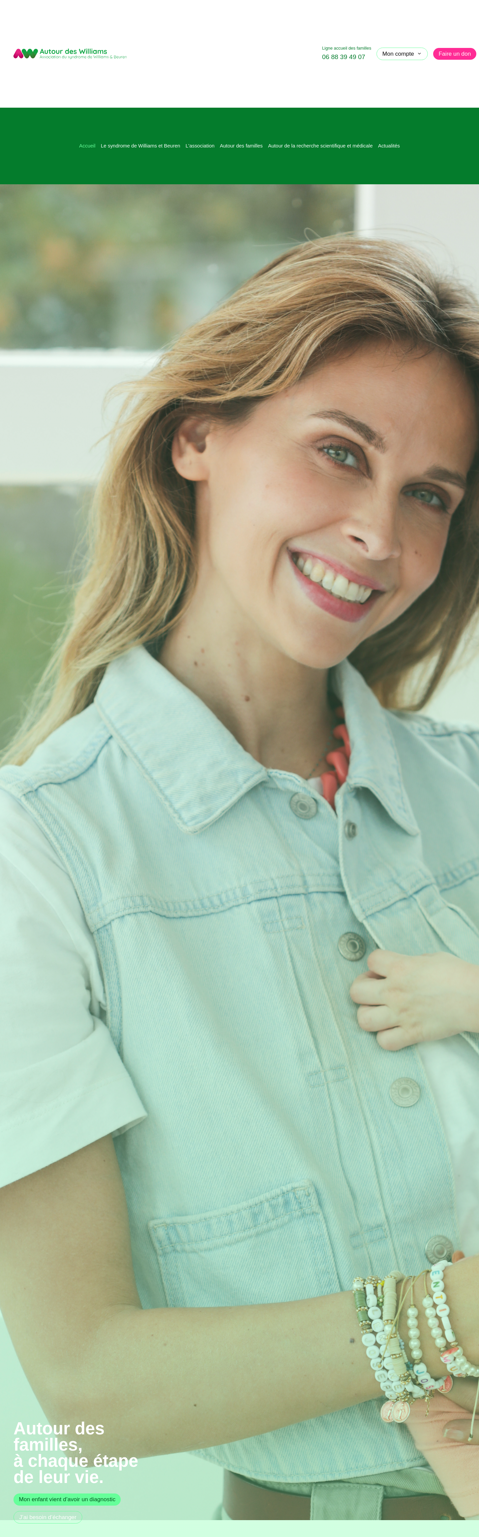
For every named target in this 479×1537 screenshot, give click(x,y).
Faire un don (455, 54)
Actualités (389, 146)
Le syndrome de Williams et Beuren (140, 146)
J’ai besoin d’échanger (48, 1517)
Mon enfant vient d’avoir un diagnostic (67, 1499)
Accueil (87, 146)
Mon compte (402, 54)
